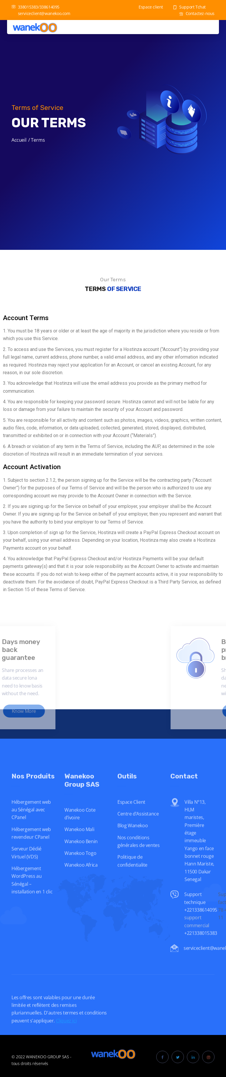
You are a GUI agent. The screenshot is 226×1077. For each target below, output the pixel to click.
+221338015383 (201, 946)
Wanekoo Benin (81, 854)
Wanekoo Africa (80, 877)
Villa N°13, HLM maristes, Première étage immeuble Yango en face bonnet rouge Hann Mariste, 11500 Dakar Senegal (199, 853)
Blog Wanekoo (132, 838)
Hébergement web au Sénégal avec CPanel (31, 822)
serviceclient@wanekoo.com (40, 13)
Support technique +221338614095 (200, 915)
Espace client (147, 7)
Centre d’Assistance (138, 826)
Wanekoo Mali (79, 842)
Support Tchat (189, 7)
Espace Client (131, 814)
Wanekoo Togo (80, 865)
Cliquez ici (66, 1033)
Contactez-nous (197, 13)
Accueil (18, 140)
